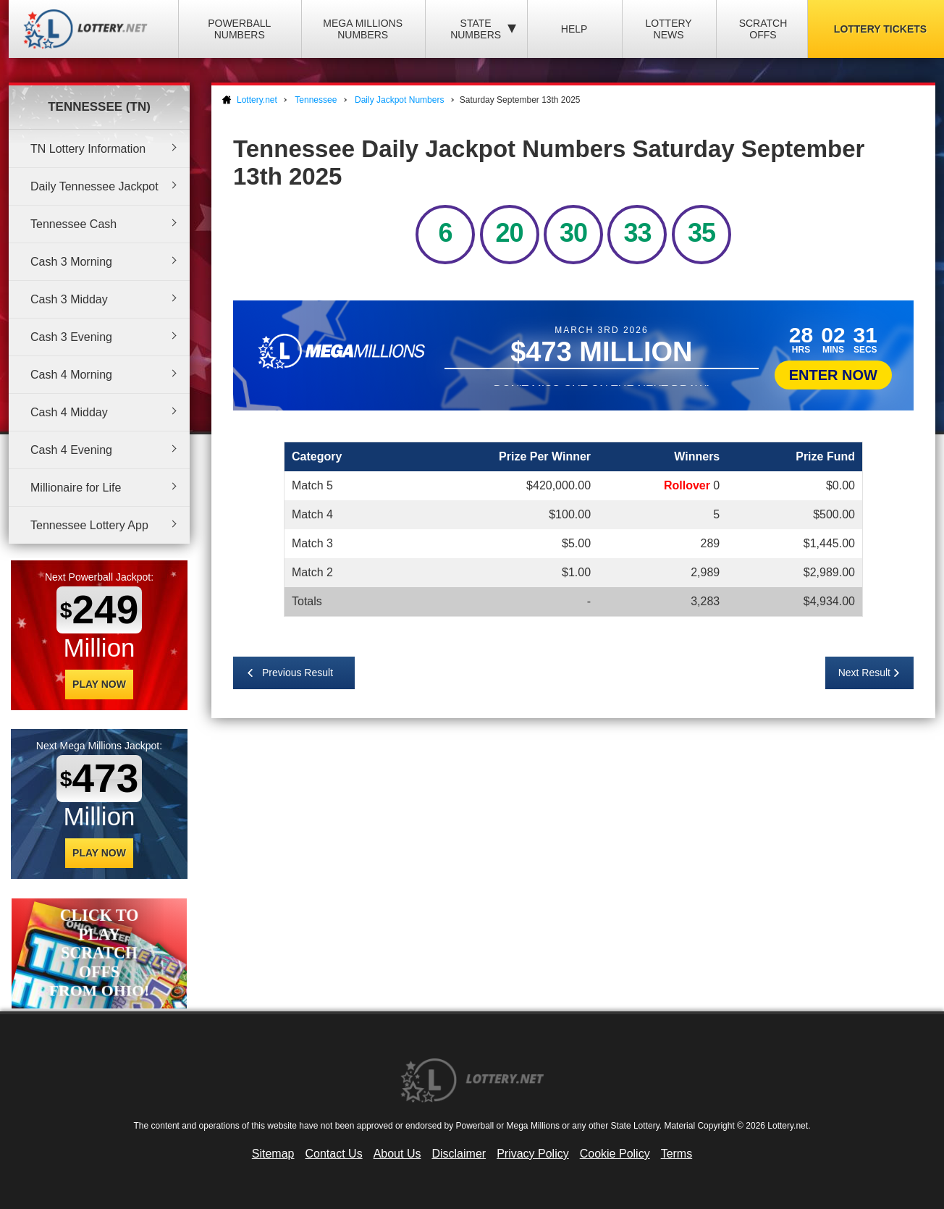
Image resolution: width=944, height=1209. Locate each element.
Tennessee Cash (73, 224)
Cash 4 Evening (71, 450)
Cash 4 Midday (69, 412)
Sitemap (273, 1153)
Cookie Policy (615, 1153)
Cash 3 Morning (71, 262)
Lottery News (668, 29)
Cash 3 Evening (71, 337)
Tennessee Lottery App (89, 525)
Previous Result (297, 672)
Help (574, 29)
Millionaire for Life (75, 487)
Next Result (864, 672)
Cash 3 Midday (69, 299)
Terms (677, 1153)
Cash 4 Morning (71, 374)
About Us (397, 1153)
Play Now (99, 684)
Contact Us (334, 1153)
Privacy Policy (533, 1153)
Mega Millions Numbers (363, 29)
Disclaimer (458, 1153)
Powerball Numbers (239, 29)
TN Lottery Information (88, 149)
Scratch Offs (763, 29)
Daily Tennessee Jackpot (94, 186)
